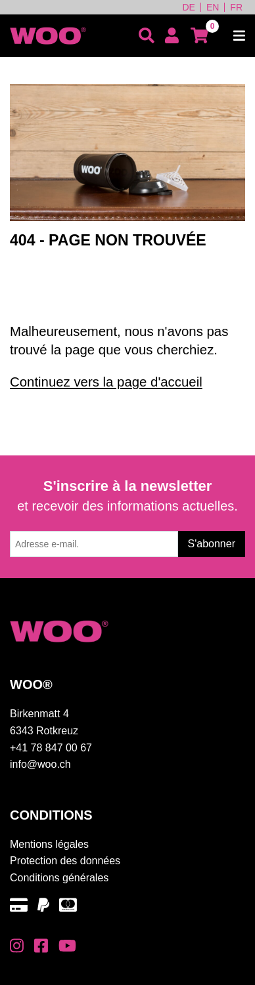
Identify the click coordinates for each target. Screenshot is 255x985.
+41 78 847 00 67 (51, 747)
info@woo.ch (40, 764)
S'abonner (211, 543)
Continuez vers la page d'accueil (106, 382)
